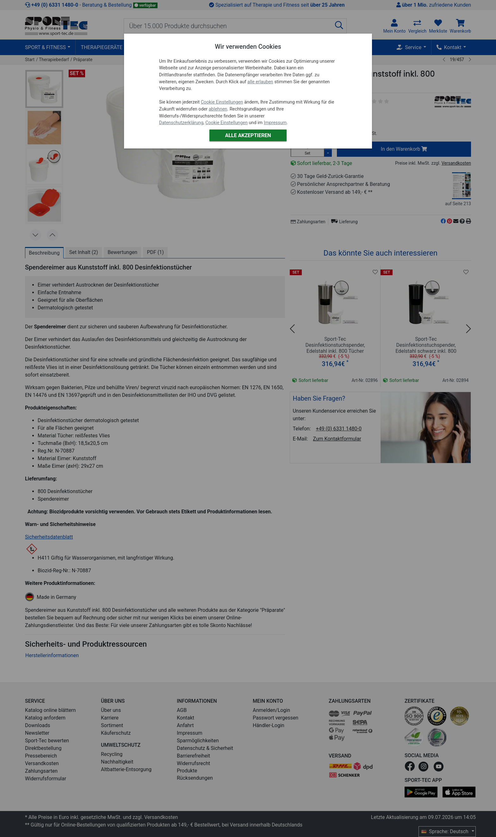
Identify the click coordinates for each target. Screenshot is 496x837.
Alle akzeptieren (248, 135)
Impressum (275, 122)
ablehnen (218, 109)
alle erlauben (260, 82)
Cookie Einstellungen (222, 102)
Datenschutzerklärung (181, 122)
